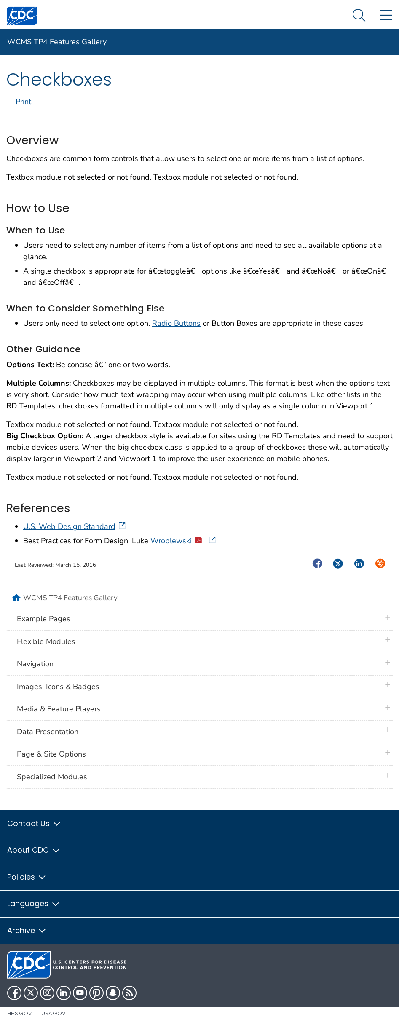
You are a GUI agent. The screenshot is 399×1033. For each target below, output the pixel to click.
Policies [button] (27, 877)
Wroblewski (183, 541)
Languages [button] (33, 903)
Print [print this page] (23, 102)
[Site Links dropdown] (385, 16)
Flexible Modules (46, 641)
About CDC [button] (34, 850)
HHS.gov (19, 1013)
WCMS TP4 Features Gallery (57, 42)
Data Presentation (47, 732)
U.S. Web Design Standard (75, 526)
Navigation (35, 664)
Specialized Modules (52, 777)
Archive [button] (27, 930)
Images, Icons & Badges (58, 687)
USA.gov (53, 1013)
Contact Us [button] (34, 823)
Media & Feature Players (59, 709)
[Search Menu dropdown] (359, 16)
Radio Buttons (176, 323)
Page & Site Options (51, 754)
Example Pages (43, 619)
